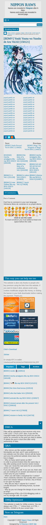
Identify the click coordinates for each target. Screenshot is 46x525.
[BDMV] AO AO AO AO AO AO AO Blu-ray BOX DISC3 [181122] (35, 168)
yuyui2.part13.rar (9, 124)
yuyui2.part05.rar (9, 106)
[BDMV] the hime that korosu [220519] (18, 388)
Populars (10, 367)
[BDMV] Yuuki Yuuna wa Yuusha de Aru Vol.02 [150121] (22, 40)
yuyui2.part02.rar (9, 100)
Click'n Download (10, 349)
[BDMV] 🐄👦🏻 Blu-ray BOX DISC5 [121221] (20, 383)
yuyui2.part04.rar (9, 104)
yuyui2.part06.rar (9, 109)
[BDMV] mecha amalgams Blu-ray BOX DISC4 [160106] (36, 158)
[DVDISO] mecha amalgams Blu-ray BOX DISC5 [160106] (10, 159)
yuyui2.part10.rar (9, 118)
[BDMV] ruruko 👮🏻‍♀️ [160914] (14, 371)
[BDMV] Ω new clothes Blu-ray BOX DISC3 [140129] (9, 185)
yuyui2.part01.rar (9, 98)
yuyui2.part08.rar (9, 113)
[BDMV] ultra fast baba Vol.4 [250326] (18, 393)
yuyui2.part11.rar (9, 120)
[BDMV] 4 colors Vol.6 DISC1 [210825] (23, 177)
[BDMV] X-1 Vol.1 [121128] (9, 176)
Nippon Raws (23, 5)
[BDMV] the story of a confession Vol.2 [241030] (22, 167)
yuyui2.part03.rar (9, 102)
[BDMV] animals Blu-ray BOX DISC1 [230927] (21, 398)
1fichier (6, 355)
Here (5, 517)
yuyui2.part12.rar (9, 122)
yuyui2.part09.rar (9, 115)
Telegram (29, 8)
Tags (23, 367)
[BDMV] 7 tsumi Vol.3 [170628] (23, 183)
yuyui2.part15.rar (9, 129)
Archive (36, 367)
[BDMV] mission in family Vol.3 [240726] (19, 415)
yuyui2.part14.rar (9, 126)
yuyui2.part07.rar (9, 111)
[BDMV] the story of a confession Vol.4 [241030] (22, 158)
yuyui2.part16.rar (9, 131)
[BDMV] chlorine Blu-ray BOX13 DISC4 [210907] (36, 177)
